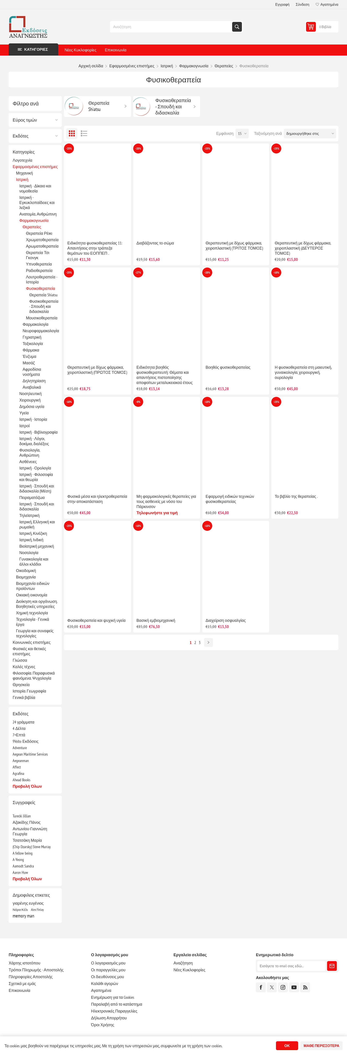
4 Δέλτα (19, 728)
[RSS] (305, 987)
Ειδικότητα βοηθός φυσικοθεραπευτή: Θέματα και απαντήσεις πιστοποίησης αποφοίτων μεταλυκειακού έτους (165, 375)
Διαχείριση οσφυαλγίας (226, 620)
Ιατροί (24, 425)
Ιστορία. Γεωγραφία (29, 691)
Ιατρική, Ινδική (31, 539)
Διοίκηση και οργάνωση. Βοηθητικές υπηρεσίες (36, 604)
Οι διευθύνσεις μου (107, 976)
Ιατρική (22, 179)
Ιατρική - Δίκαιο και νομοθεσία (35, 188)
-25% (69, 148)
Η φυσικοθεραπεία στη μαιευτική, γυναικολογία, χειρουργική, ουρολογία (303, 372)
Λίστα (83, 133)
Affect (17, 767)
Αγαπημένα (101, 990)
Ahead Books (21, 779)
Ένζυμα (29, 356)
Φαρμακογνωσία (33, 220)
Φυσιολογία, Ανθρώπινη (29, 453)
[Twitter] (272, 987)
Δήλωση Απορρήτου (109, 1017)
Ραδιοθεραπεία (39, 270)
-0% (138, 402)
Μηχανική (24, 173)
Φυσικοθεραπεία (40, 288)
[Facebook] (261, 987)
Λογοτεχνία (22, 160)
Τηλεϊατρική (29, 515)
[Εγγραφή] (291, 966)
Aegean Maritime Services (30, 754)
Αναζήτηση (237, 27)
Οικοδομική (26, 570)
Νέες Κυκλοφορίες (80, 49)
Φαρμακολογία (35, 324)
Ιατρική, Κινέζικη (33, 533)
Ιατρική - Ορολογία (35, 468)
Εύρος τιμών (25, 120)
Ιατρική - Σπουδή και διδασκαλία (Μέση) (36, 488)
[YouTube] (294, 987)
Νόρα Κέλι (20, 909)
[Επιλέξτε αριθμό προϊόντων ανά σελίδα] (242, 133)
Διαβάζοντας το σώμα (155, 243)
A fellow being (23, 853)
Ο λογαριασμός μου (108, 963)
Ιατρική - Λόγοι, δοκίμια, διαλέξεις (34, 441)
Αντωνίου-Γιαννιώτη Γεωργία (30, 831)
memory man (23, 916)
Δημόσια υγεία (31, 406)
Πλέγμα (71, 133)
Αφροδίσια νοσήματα (32, 372)
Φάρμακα (31, 350)
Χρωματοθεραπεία (42, 239)
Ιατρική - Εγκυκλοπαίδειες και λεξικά (37, 202)
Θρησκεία (21, 684)
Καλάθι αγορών (104, 983)
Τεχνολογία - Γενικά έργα (32, 622)
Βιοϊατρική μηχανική (36, 546)
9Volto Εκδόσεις (26, 741)
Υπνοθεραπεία (39, 264)
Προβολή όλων (27, 786)
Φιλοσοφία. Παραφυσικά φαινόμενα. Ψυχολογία (34, 676)
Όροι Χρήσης (102, 1024)
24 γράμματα (23, 722)
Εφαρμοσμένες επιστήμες (35, 166)
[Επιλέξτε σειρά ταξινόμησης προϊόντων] (310, 133)
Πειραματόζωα (32, 497)
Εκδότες (21, 136)
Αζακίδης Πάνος (26, 822)
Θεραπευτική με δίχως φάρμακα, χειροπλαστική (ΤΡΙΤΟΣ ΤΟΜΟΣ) (234, 245)
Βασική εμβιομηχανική (156, 620)
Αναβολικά (32, 387)
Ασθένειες (28, 461)
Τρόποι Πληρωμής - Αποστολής (36, 969)
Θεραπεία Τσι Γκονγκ (37, 255)
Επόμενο (208, 642)
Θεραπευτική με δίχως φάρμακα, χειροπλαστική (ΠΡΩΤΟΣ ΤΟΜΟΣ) (97, 370)
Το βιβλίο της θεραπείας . (296, 496)
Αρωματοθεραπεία (42, 246)
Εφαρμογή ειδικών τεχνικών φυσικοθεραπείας (230, 499)
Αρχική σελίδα (91, 65)
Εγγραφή (282, 4)
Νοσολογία (28, 552)
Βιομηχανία (26, 577)
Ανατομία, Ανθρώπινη (38, 214)
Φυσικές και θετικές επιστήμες (29, 651)
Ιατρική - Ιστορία (33, 419)
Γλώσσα (20, 660)
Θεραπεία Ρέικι (39, 233)
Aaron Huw (20, 872)
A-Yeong (18, 859)
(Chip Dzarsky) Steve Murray (32, 846)
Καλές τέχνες (24, 666)
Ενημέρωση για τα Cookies (112, 997)
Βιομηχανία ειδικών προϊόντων (32, 586)
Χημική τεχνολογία (32, 612)
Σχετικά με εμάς (22, 983)
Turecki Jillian (22, 815)
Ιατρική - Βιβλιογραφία (38, 432)
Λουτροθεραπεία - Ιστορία (41, 279)
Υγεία (24, 412)
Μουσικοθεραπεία (41, 317)
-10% (276, 272)
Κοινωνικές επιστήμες (31, 642)
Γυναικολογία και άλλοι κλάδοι (33, 562)
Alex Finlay (37, 909)
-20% (138, 148)
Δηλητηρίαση (34, 380)
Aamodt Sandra (23, 866)
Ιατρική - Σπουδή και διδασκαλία (36, 506)
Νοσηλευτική (30, 393)
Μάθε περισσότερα (321, 1045)
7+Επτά (19, 734)
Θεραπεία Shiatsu (43, 294)
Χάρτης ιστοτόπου (24, 963)
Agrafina (18, 773)
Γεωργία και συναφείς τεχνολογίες (35, 633)
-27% (138, 272)
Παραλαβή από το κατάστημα (116, 1004)
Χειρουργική (29, 400)
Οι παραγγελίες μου (108, 969)
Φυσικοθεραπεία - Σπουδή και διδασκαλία (43, 306)
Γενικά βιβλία (24, 697)
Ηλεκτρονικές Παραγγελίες (114, 1011)
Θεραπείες (32, 226)
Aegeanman (21, 760)
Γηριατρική (32, 337)
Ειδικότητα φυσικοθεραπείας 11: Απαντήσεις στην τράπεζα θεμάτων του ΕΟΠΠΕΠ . (94, 248)
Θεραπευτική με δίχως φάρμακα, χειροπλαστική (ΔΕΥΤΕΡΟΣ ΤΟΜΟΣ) (303, 248)
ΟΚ (287, 1045)
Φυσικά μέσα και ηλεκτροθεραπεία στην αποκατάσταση (97, 499)
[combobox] (171, 27)
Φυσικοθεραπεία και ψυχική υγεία (96, 620)
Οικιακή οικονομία (31, 594)
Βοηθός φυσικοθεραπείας (228, 367)
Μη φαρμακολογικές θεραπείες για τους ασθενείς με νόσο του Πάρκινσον (166, 501)
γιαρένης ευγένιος (28, 903)
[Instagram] (283, 987)
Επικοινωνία (116, 49)
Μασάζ (29, 362)
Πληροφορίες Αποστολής (30, 976)
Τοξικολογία (33, 343)
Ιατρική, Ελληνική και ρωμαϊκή (37, 524)
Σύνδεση (302, 4)
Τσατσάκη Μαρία (27, 840)
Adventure (20, 747)
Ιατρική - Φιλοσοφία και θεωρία (36, 477)
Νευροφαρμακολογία (41, 330)
